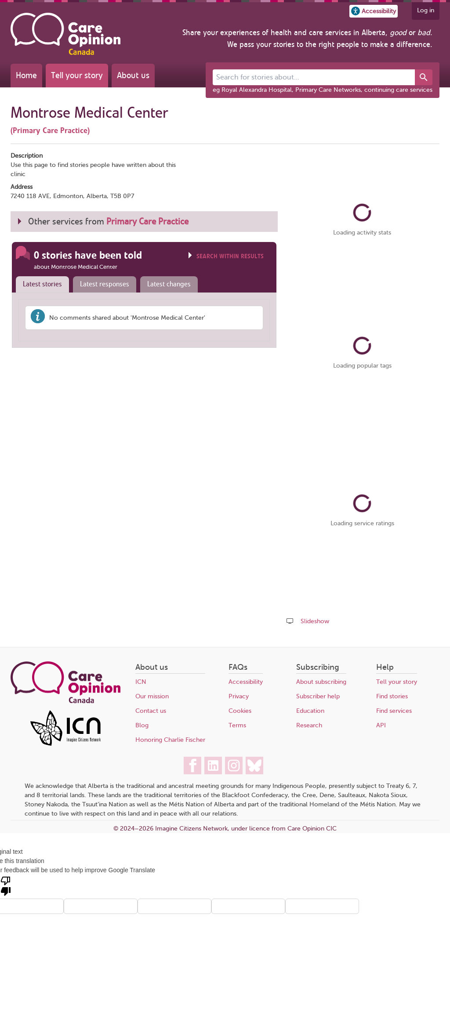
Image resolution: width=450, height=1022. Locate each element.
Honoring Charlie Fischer (170, 740)
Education (310, 711)
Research (309, 725)
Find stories (392, 696)
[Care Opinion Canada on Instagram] (234, 765)
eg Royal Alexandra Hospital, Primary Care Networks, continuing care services (322, 90)
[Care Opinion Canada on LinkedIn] (213, 765)
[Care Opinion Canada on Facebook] (192, 765)
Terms (237, 725)
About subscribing (321, 682)
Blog (142, 725)
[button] (373, 11)
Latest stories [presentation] (42, 284)
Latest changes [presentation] (169, 284)
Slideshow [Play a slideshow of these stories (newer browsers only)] (315, 621)
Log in (425, 10)
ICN (140, 682)
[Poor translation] (5, 885)
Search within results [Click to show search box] (230, 256)
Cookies (240, 711)
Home (26, 75)
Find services (394, 711)
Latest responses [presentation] (104, 284)
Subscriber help (318, 696)
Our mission (152, 696)
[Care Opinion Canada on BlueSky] (254, 765)
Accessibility (246, 682)
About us (133, 75)
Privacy (239, 696)
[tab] (40, 284)
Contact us (150, 711)
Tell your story (77, 75)
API (381, 725)
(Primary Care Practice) (50, 130)
